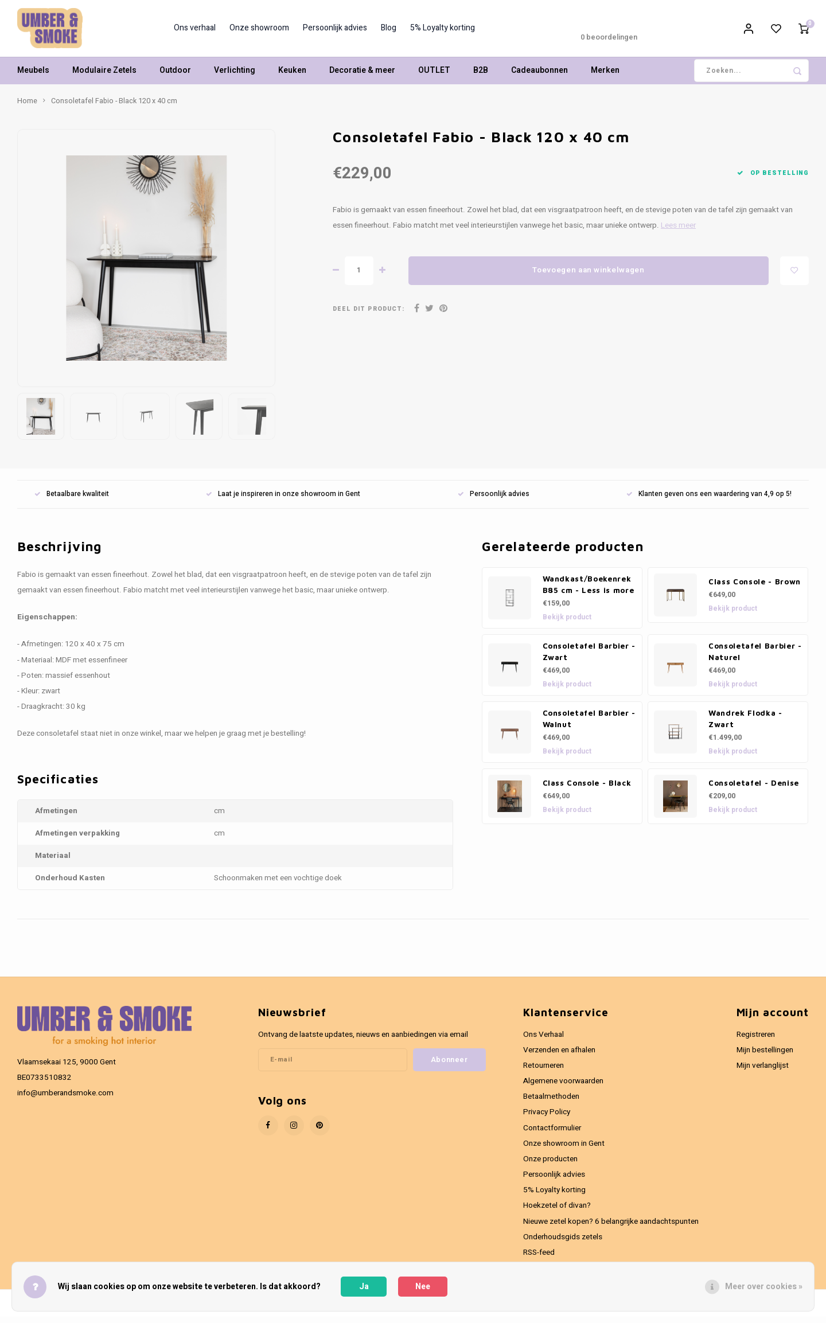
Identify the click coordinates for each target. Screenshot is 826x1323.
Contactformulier (552, 1134)
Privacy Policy (546, 1119)
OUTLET (434, 77)
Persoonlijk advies (335, 31)
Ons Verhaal (543, 1041)
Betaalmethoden (551, 1103)
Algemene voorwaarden (563, 1087)
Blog (388, 31)
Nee (422, 1287)
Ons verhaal (195, 31)
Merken (605, 77)
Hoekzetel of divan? (557, 1211)
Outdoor (175, 77)
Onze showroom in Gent (564, 1150)
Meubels (33, 77)
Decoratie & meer (362, 77)
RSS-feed (539, 1259)
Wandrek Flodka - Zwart (745, 725)
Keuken (292, 77)
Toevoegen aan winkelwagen (588, 277)
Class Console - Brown (754, 587)
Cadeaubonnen (539, 77)
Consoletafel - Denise (753, 789)
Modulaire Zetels (104, 77)
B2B (480, 77)
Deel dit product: (368, 315)
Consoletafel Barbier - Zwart (589, 657)
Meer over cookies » (763, 1287)
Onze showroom (259, 31)
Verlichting (234, 77)
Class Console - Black (587, 789)
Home (27, 107)
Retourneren (543, 1072)
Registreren (756, 1041)
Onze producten (550, 1165)
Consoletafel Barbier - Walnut (589, 725)
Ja (364, 1287)
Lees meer (678, 231)
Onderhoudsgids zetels (562, 1243)
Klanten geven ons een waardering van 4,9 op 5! (709, 500)
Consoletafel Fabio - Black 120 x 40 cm (114, 107)
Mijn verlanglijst (763, 1072)
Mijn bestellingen (765, 1056)
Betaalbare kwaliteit (71, 500)
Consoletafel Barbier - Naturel (755, 657)
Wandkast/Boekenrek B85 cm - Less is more (588, 590)
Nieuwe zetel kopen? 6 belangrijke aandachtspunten (611, 1228)
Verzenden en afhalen (559, 1056)
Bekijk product (567, 623)
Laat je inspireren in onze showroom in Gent (283, 500)
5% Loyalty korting (442, 31)
